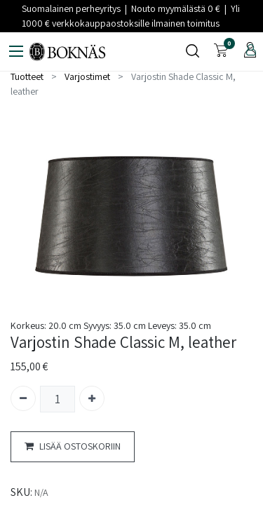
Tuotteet (27, 76)
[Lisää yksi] (91, 398)
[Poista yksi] (23, 398)
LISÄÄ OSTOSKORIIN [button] (73, 446)
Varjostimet (87, 76)
